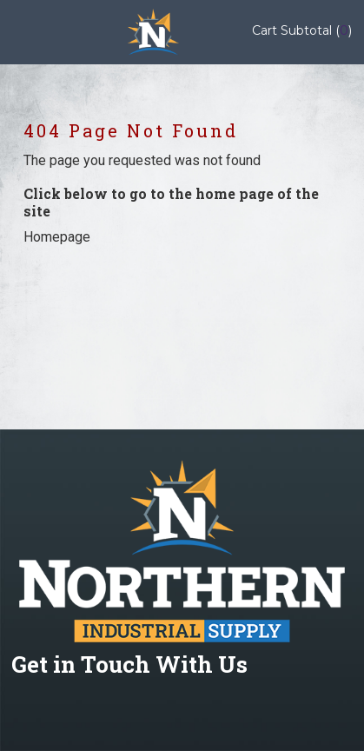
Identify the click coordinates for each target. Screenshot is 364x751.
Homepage (56, 237)
